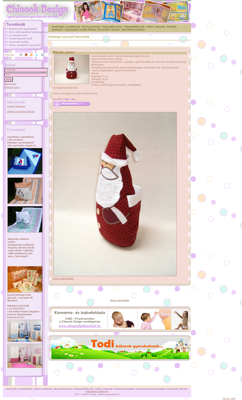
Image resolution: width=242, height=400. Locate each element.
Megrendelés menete (112, 26)
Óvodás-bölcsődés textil (20, 38)
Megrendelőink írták (134, 26)
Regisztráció (10, 83)
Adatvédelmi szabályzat (133, 29)
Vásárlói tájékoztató (16, 106)
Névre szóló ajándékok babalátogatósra (28, 32)
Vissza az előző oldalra (63, 278)
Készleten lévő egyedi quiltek (23, 28)
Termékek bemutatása (124, 388)
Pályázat (115, 29)
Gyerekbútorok (72, 26)
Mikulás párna (63, 52)
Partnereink (104, 29)
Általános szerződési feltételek (21, 111)
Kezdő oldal (58, 26)
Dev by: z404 (229, 398)
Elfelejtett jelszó (11, 87)
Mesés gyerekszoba (91, 26)
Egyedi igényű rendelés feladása (80, 29)
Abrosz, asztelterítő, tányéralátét (25, 45)
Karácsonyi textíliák (19, 41)
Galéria (150, 26)
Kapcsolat (160, 26)
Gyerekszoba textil (18, 35)
